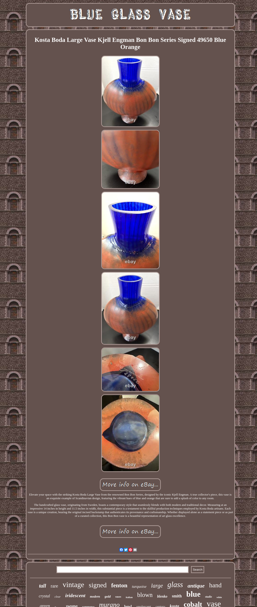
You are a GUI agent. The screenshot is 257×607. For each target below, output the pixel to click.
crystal (44, 596)
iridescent (75, 595)
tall (42, 586)
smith (177, 596)
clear (58, 596)
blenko (162, 596)
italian (129, 597)
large (157, 586)
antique (196, 586)
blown (145, 594)
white (219, 597)
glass (175, 584)
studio (208, 596)
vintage (73, 584)
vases (118, 596)
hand (215, 585)
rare (54, 586)
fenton (119, 585)
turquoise (139, 586)
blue (193, 594)
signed (97, 585)
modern (95, 596)
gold (108, 596)
